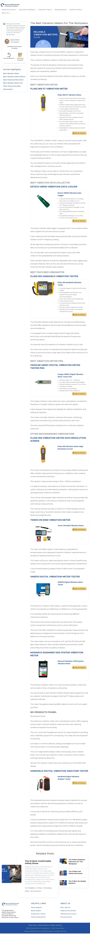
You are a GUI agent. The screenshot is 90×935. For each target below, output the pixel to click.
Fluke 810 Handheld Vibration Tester (54, 277)
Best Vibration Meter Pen (13, 83)
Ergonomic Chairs (44, 9)
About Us (5, 13)
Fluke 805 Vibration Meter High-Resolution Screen (71, 449)
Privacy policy (66, 918)
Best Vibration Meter (11, 73)
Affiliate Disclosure (68, 915)
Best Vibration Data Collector (14, 76)
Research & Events (8, 9)
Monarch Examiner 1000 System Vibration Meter (71, 664)
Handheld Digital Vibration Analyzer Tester (59, 772)
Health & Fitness (75, 9)
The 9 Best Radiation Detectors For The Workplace (76, 863)
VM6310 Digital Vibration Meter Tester (55, 578)
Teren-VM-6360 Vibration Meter (50, 521)
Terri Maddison (14, 42)
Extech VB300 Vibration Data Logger (53, 187)
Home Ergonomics (38, 918)
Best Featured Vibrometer (13, 80)
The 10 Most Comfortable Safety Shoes (38, 863)
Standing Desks (60, 9)
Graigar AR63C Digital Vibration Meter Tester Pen (71, 377)
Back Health (36, 912)
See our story (10, 34)
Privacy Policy (32, 927)
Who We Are (65, 909)
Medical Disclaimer (68, 912)
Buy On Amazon (80, 133)
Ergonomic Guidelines (26, 9)
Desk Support (36, 909)
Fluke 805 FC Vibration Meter (49, 88)
